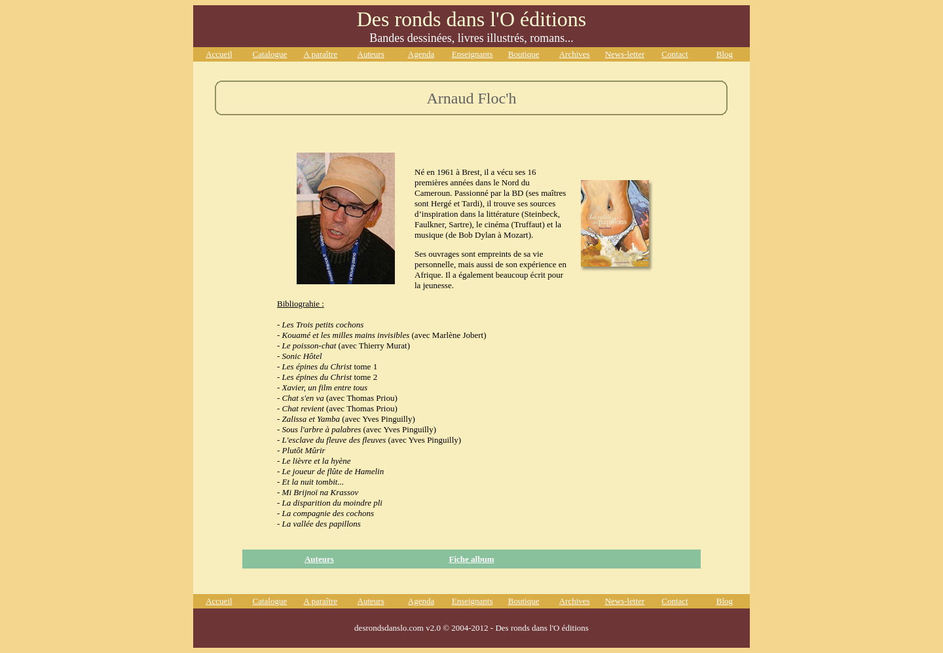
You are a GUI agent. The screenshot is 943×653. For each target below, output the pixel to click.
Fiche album (471, 559)
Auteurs (319, 559)
